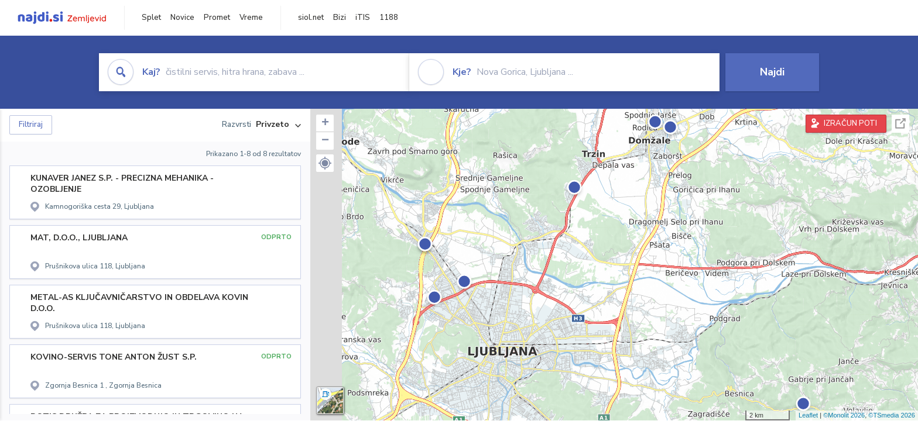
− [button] (325, 141)
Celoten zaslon (900, 124)
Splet (151, 17)
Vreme (251, 17)
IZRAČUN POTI (850, 123)
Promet (217, 17)
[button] (325, 163)
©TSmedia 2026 (891, 415)
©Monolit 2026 (844, 415)
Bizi (339, 17)
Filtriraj (31, 124)
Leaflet (808, 415)
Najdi (772, 72)
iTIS (362, 17)
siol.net (311, 17)
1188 (388, 17)
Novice (182, 17)
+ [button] (325, 123)
